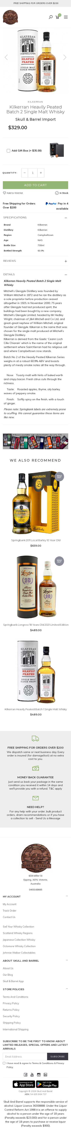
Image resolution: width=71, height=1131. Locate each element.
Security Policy (11, 1016)
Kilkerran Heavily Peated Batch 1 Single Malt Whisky (36, 709)
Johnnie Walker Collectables (19, 952)
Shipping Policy (12, 1022)
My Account (9, 904)
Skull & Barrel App (13, 981)
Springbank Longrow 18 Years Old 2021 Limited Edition (36, 624)
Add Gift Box (27, 150)
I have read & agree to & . (33, 1065)
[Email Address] (25, 1056)
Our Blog (8, 974)
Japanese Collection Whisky (19, 939)
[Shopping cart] (58, 17)
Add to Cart (35, 185)
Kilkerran (35, 101)
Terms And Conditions (15, 996)
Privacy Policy (11, 1003)
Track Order (9, 910)
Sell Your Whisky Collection (18, 926)
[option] (35, 61)
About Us (8, 968)
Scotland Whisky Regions (18, 933)
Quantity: (9, 173)
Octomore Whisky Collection (19, 946)
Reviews (9, 260)
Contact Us (9, 917)
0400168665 (35, 889)
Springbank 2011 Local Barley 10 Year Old (35, 540)
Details (9, 274)
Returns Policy (11, 1009)
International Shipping (15, 1029)
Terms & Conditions (42, 1063)
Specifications (15, 217)
